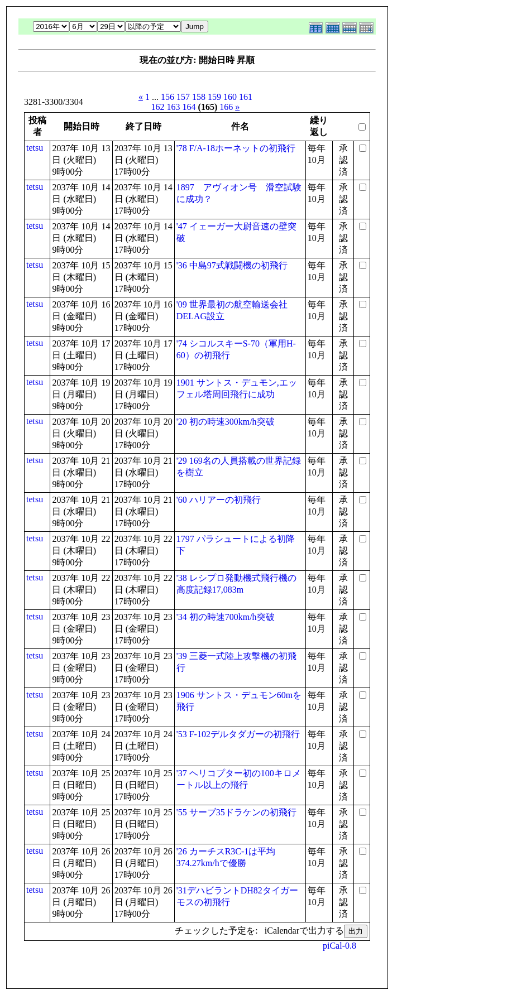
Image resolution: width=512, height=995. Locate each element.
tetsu (34, 147)
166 (226, 107)
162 (158, 107)
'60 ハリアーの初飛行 (218, 499)
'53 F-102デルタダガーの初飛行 (238, 734)
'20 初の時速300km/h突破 (225, 421)
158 (198, 97)
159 (214, 97)
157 (183, 97)
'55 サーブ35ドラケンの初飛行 (236, 812)
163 (173, 107)
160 (230, 97)
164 (189, 107)
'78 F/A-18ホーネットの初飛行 (235, 148)
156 (167, 97)
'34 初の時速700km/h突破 (225, 617)
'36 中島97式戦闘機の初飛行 (232, 265)
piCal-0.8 (339, 945)
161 (245, 97)
